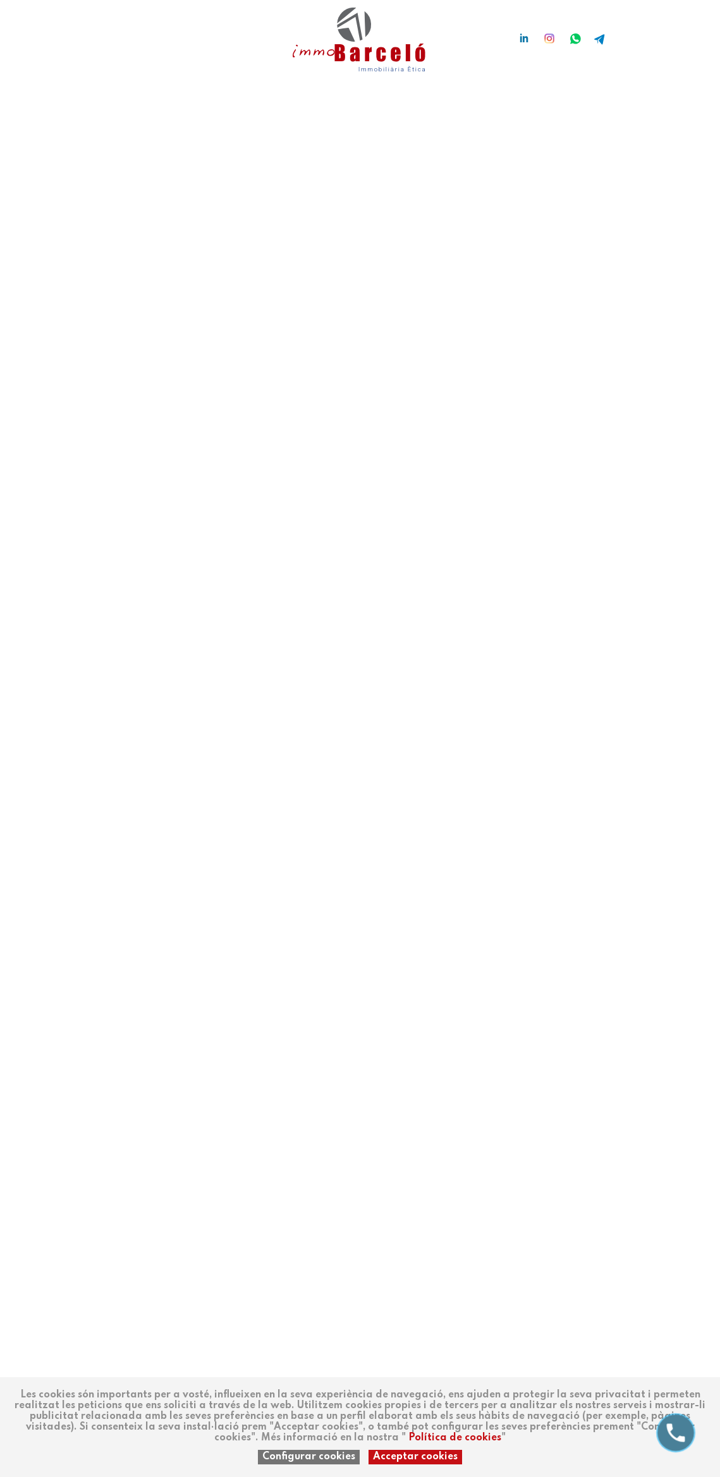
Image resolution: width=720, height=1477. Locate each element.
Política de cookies (454, 1438)
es (65, 32)
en (103, 32)
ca (83, 32)
